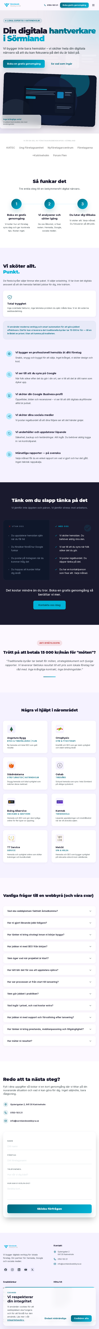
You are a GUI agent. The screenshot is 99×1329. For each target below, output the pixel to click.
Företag (11, 1155)
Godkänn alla (81, 1318)
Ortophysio (62, 738)
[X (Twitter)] (32, 1269)
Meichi (60, 847)
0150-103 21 (16, 1112)
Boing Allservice (16, 810)
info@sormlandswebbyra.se (24, 1121)
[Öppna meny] (93, 5)
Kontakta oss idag (49, 605)
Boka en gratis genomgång (24, 63)
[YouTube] (25, 1269)
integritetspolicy (15, 1320)
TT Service (13, 847)
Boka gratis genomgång (74, 5)
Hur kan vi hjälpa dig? (18, 1183)
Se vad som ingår (61, 63)
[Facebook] (5, 1269)
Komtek (60, 810)
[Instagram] (12, 1269)
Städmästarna (15, 774)
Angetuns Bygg (16, 738)
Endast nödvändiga (55, 1318)
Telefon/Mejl (14, 1169)
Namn (10, 1141)
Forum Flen (60, 155)
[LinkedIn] (19, 1269)
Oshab (59, 774)
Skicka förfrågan (49, 1208)
